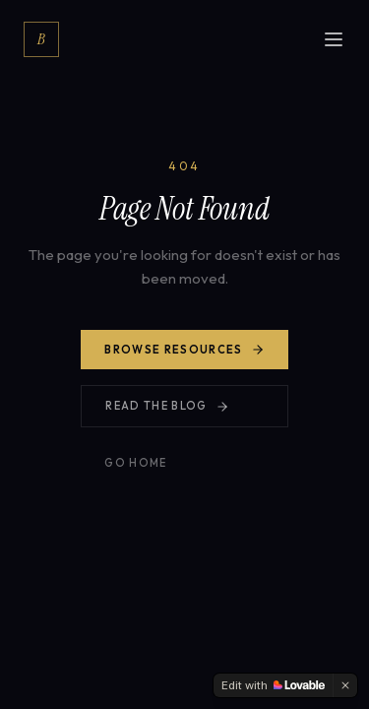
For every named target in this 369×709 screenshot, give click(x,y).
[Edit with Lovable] (273, 685)
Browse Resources (184, 349)
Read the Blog (166, 406)
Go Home (135, 463)
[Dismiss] (345, 685)
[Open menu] (333, 39)
